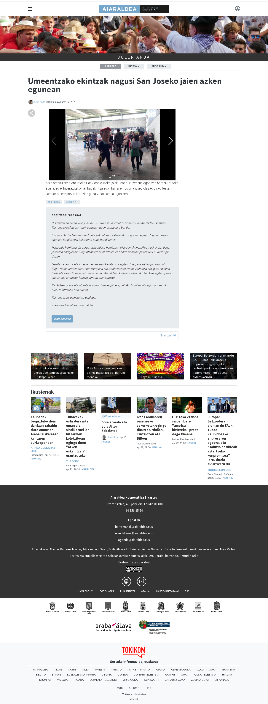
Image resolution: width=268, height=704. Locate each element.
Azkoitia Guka (206, 669)
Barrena (228, 669)
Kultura (53, 202)
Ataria (160, 669)
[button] (171, 141)
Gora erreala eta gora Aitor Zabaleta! (114, 426)
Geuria (107, 674)
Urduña (157, 447)
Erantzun (168, 335)
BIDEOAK (133, 66)
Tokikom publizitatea (134, 694)
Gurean (134, 687)
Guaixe (170, 674)
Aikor (58, 669)
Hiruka (227, 674)
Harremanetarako (167, 591)
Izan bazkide (62, 319)
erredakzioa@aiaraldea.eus (134, 533)
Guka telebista (205, 674)
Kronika (45, 679)
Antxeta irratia (139, 669)
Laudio (105, 442)
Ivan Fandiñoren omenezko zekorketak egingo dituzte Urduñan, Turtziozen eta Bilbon (151, 428)
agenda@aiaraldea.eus (134, 540)
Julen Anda (134, 57)
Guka (185, 674)
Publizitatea (127, 591)
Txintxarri (151, 679)
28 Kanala (222, 679)
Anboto (116, 669)
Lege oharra (106, 591)
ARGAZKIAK (158, 66)
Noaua (79, 679)
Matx (120, 687)
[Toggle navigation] (30, 9)
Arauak (145, 591)
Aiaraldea (88, 469)
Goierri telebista (146, 674)
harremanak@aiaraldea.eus (134, 527)
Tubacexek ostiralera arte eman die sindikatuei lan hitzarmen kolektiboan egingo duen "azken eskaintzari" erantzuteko (78, 436)
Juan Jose (113, 437)
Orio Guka (130, 679)
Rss (187, 591)
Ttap (148, 687)
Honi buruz (86, 591)
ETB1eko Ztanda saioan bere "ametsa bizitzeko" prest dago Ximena (185, 425)
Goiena (123, 674)
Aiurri (72, 669)
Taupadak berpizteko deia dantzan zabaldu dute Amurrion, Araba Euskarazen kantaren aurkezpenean (44, 430)
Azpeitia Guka (181, 669)
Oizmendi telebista (103, 679)
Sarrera (111, 66)
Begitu (41, 674)
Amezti (100, 669)
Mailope (62, 679)
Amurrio (72, 202)
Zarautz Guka (175, 679)
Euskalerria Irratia (81, 674)
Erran (56, 674)
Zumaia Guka (200, 679)
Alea (85, 669)
